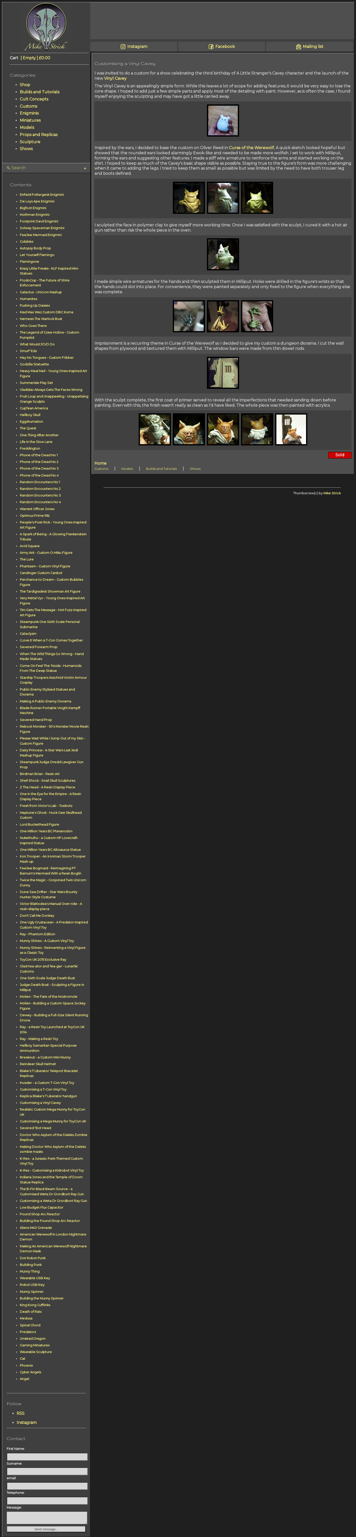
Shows (26, 148)
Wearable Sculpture (36, 1352)
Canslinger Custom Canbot (41, 573)
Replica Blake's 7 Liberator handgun (48, 1096)
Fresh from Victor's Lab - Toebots (46, 806)
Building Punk (31, 1265)
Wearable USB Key (35, 1278)
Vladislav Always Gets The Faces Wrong (51, 390)
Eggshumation (31, 421)
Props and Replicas (38, 134)
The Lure (27, 559)
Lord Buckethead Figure (39, 824)
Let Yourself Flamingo (37, 255)
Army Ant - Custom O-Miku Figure (46, 553)
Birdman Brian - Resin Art (40, 774)
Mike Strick (332, 493)
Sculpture (30, 142)
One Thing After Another (39, 435)
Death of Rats (31, 1312)
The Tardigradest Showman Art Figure (50, 591)
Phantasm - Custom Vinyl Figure (45, 566)
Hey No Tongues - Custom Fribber (47, 357)
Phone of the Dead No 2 (39, 462)
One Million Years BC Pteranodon (46, 831)
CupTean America (34, 408)
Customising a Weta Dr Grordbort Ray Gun (53, 1201)
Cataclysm (28, 634)
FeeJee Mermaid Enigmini (41, 235)
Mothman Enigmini (34, 215)
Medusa (26, 1318)
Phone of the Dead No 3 (39, 468)
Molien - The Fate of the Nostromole (48, 996)
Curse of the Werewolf (251, 147)
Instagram (27, 1422)
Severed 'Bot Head (35, 1128)
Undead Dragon (32, 1338)
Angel (24, 1379)
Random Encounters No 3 (40, 495)
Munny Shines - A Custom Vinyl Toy (47, 941)
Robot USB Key (32, 1285)
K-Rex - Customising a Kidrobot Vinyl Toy (52, 1170)
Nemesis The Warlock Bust (41, 319)
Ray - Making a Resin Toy (39, 1039)
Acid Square (30, 546)
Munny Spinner (32, 1292)
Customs (28, 106)
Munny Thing (30, 1271)
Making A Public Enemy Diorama (45, 701)
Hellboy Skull (30, 415)
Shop (25, 84)
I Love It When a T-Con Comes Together (51, 640)
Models (27, 127)
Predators (28, 1332)
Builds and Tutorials (39, 92)
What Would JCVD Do (37, 344)
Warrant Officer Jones (37, 509)
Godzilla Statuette (34, 364)
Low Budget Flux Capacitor (41, 1207)
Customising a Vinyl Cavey (40, 1103)
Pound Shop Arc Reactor (40, 1214)
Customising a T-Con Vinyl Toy (43, 1089)
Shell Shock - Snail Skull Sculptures (47, 780)
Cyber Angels (30, 1372)
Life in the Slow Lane (36, 442)
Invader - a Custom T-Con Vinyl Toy (47, 1083)
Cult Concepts (34, 99)
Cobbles (26, 241)
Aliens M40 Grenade (36, 1228)
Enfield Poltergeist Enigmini (42, 195)
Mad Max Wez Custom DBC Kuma (46, 312)
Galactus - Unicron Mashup (41, 292)
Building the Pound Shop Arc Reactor (50, 1221)
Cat (22, 1358)
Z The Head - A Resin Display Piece (47, 787)
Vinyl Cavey (115, 78)
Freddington (30, 448)
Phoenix (26, 1365)
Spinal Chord (30, 1325)
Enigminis (29, 113)
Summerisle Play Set (36, 383)
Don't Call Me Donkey (37, 916)
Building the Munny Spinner (42, 1298)
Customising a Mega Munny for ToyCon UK (53, 1121)
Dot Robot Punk (32, 1258)
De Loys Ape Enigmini (37, 201)
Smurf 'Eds (28, 351)
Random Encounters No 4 (40, 502)
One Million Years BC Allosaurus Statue (50, 850)
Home (100, 463)
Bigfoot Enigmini (33, 208)
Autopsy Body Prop (35, 248)
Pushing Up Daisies (35, 305)
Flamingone (29, 261)
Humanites (28, 299)
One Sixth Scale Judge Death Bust (47, 978)
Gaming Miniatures (34, 1345)
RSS (20, 1413)
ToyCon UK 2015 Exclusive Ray (43, 959)
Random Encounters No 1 (40, 482)
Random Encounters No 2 (40, 489)
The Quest (28, 428)
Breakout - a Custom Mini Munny (45, 1057)
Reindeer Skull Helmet (38, 1064)
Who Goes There (33, 326)
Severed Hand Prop (36, 720)
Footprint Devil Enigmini (39, 221)
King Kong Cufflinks (35, 1305)
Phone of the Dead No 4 (39, 475)
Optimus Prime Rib (35, 516)
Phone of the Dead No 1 (39, 455)
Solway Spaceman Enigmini (42, 228)
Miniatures (30, 120)
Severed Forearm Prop (38, 647)
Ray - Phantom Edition (37, 934)
